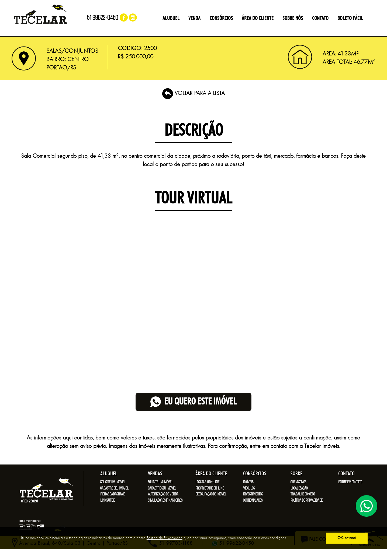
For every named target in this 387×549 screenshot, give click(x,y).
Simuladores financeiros (165, 500)
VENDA (194, 18)
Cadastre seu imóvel (114, 488)
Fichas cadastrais (112, 494)
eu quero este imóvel (193, 402)
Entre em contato (350, 482)
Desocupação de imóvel (210, 494)
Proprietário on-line (209, 488)
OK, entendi (346, 538)
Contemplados (252, 500)
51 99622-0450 (102, 18)
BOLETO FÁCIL (350, 18)
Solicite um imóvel (112, 482)
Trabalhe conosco (303, 494)
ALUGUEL (171, 18)
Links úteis (107, 500)
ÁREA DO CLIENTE (258, 18)
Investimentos (253, 494)
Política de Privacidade (164, 538)
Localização (299, 488)
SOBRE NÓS (292, 18)
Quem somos (298, 482)
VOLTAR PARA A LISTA (193, 93)
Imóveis (248, 482)
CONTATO (320, 18)
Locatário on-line (207, 482)
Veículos (249, 488)
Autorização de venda (163, 494)
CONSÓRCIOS (221, 18)
